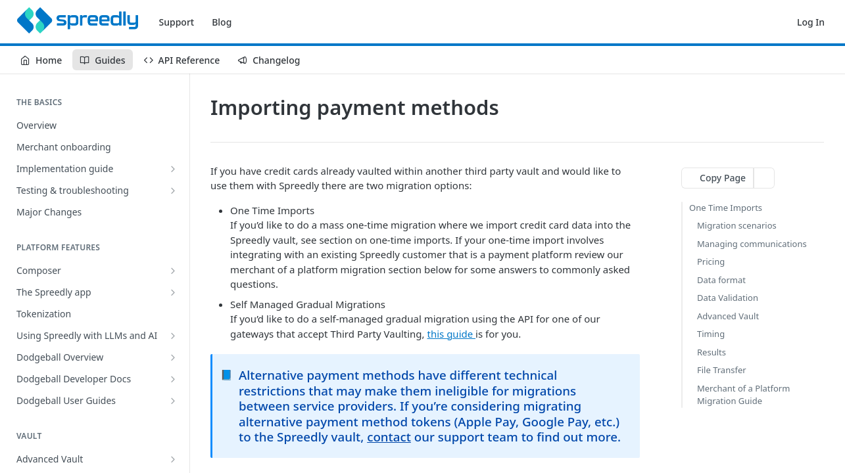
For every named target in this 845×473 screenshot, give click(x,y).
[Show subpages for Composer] (173, 270)
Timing (711, 334)
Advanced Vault (728, 316)
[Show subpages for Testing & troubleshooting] (173, 190)
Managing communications (752, 244)
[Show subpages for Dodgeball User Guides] (173, 400)
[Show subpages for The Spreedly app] (173, 292)
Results (711, 352)
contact (389, 436)
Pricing (711, 261)
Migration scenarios (737, 225)
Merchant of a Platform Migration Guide (743, 394)
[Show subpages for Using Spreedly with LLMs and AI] (173, 335)
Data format (721, 280)
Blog (221, 22)
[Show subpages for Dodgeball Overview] (173, 357)
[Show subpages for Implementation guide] (173, 169)
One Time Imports (725, 208)
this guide (451, 333)
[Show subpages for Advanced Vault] (173, 459)
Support (177, 22)
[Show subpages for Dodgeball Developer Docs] (173, 379)
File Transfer (721, 370)
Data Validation (727, 298)
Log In (811, 22)
